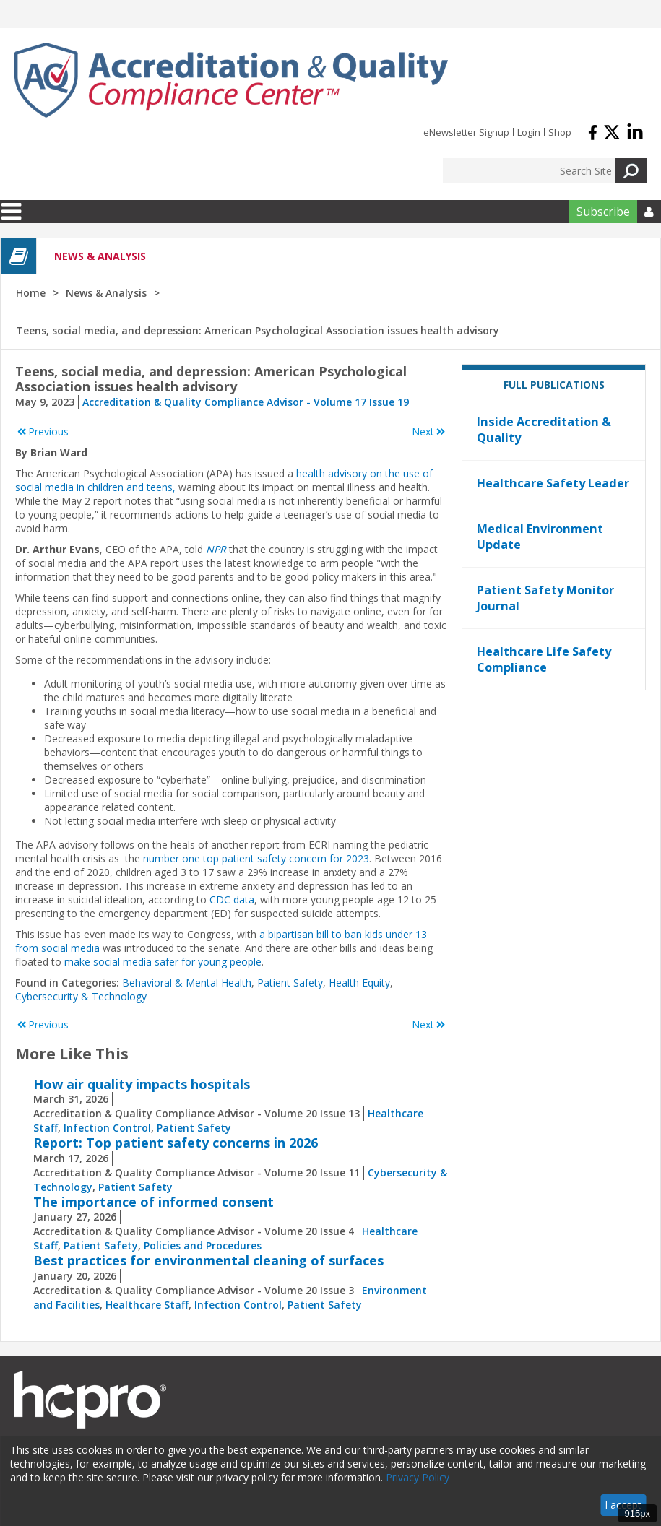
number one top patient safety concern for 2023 (256, 858)
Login (528, 132)
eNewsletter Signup (466, 132)
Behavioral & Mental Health (186, 982)
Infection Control (107, 1128)
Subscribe (603, 212)
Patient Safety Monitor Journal (545, 598)
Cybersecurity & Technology (81, 996)
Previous (42, 431)
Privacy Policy (417, 1477)
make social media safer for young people (163, 961)
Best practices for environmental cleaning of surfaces (208, 1260)
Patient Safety (290, 982)
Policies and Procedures (203, 1245)
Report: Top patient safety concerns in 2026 (175, 1142)
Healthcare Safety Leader (553, 483)
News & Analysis (106, 293)
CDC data (231, 899)
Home (31, 293)
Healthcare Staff (147, 1305)
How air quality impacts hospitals (141, 1084)
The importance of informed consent (153, 1201)
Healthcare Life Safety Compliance (544, 659)
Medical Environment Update (540, 536)
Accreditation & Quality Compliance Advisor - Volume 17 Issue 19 (245, 402)
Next (429, 431)
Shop (559, 132)
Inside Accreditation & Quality (544, 430)
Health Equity (359, 982)
